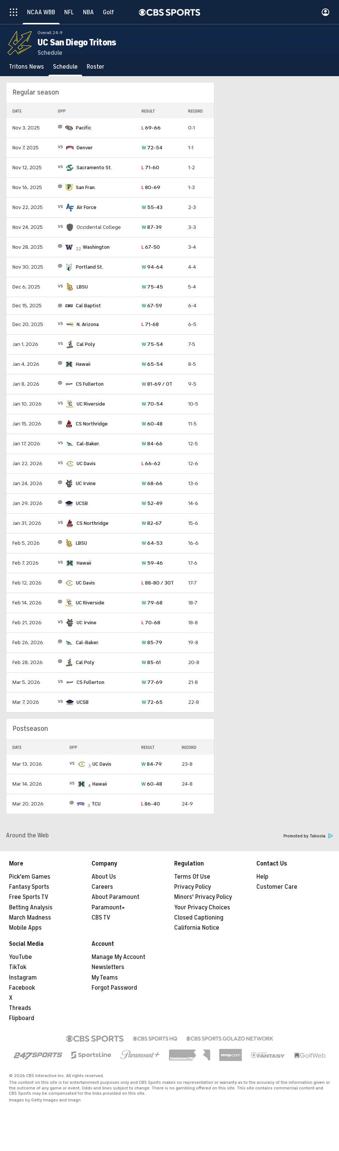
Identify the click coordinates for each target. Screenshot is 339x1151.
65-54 (152, 364)
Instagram (23, 977)
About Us (104, 877)
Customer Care (276, 887)
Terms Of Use (192, 877)
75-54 (152, 344)
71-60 (150, 167)
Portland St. (89, 267)
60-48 (152, 424)
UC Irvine (86, 483)
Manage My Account (118, 957)
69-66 (151, 128)
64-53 (152, 543)
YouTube (20, 957)
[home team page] (69, 128)
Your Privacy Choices (202, 907)
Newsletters (108, 967)
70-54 (152, 404)
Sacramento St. (94, 167)
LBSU (82, 287)
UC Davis (86, 463)
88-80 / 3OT (158, 583)
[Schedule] (65, 66)
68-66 (152, 483)
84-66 (152, 443)
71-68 (150, 324)
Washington (96, 247)
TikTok (17, 967)
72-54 (152, 147)
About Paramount (115, 897)
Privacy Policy (192, 887)
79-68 (152, 603)
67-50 (151, 247)
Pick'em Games (29, 877)
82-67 (152, 523)
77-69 (152, 682)
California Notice (196, 928)
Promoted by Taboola (308, 836)
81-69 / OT (157, 384)
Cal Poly (86, 344)
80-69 (151, 187)
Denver (85, 147)
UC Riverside (91, 404)
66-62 (151, 463)
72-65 (152, 702)
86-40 (150, 804)
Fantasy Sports (29, 887)
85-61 (151, 662)
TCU (96, 804)
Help (262, 877)
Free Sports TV (28, 897)
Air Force (86, 207)
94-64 (152, 267)
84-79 (151, 764)
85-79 (152, 642)
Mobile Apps (25, 928)
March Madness (30, 917)
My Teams (105, 977)
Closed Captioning (198, 917)
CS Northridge (92, 424)
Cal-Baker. (88, 443)
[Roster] (95, 66)
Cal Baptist (88, 305)
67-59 (152, 305)
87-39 (152, 227)
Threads (20, 1008)
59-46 (152, 563)
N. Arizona (88, 324)
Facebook (22, 988)
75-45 (152, 287)
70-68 (151, 622)
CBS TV (101, 917)
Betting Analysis (31, 907)
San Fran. (86, 187)
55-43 (152, 207)
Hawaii (83, 364)
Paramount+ (108, 907)
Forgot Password (114, 988)
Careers (102, 887)
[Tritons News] (26, 66)
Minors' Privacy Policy (203, 897)
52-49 (152, 503)
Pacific (83, 128)
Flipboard (21, 1018)
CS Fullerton (90, 384)
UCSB (82, 503)
